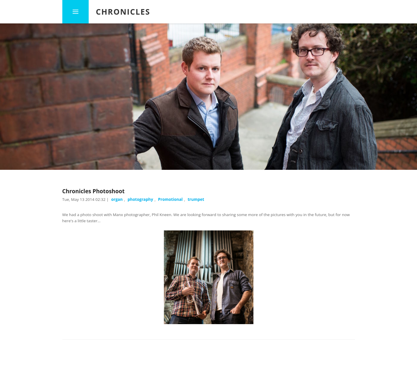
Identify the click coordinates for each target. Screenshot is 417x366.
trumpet (196, 199)
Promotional (170, 199)
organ (117, 199)
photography (140, 199)
